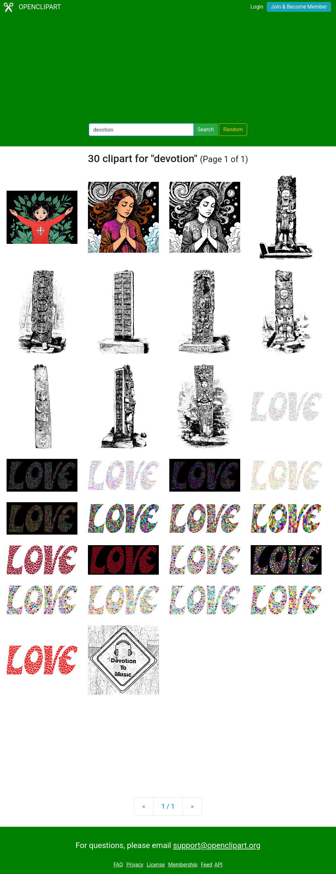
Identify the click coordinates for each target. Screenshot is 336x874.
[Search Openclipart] (141, 129)
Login (256, 7)
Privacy (134, 865)
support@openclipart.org (216, 845)
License (156, 865)
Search (206, 129)
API (218, 865)
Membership (182, 865)
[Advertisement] (168, 69)
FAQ (118, 865)
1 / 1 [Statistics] (168, 806)
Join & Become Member (299, 7)
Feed (206, 865)
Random (233, 129)
